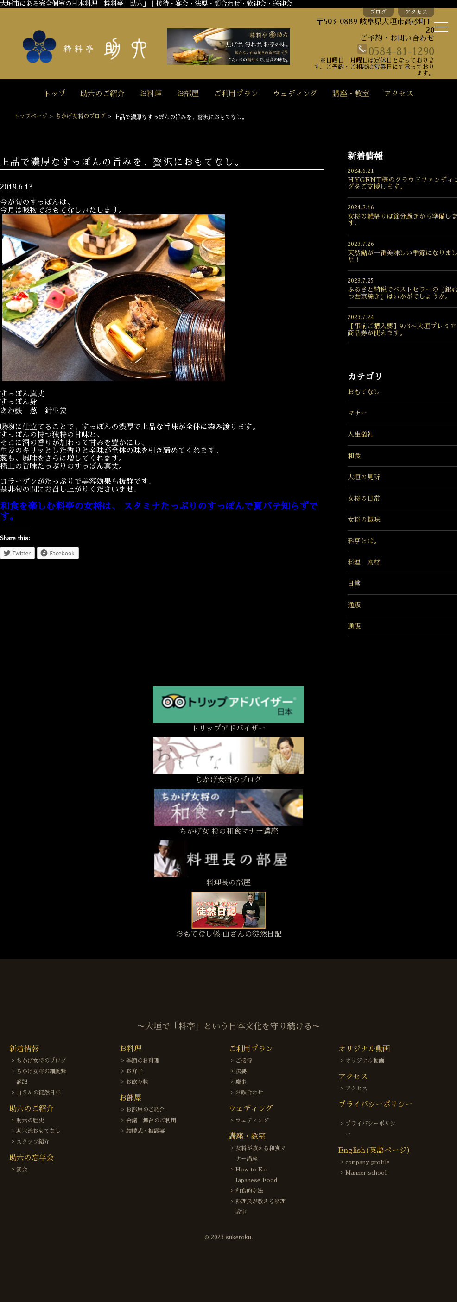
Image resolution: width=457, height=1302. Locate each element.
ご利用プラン (236, 94)
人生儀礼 (361, 434)
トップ (55, 94)
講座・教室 (350, 94)
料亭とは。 (364, 541)
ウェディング (295, 94)
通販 (354, 605)
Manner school (366, 1173)
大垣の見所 (364, 477)
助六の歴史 (30, 1120)
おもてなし (364, 392)
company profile (367, 1162)
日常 (354, 583)
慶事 (241, 1082)
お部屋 (188, 94)
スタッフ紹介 (33, 1142)
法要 (241, 1071)
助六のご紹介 (102, 94)
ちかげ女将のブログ (81, 116)
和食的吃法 (249, 1191)
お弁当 (134, 1071)
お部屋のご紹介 (145, 1110)
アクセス (416, 12)
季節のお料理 (142, 1060)
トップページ (30, 116)
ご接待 (243, 1060)
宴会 (21, 1169)
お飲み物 (137, 1082)
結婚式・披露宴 (145, 1131)
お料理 (151, 94)
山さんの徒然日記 (38, 1092)
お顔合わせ (249, 1092)
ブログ (378, 12)
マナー (357, 413)
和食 (354, 456)
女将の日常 (364, 498)
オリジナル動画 (364, 1060)
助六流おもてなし (38, 1131)
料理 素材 (364, 562)
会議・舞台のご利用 (151, 1120)
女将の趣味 (364, 519)
